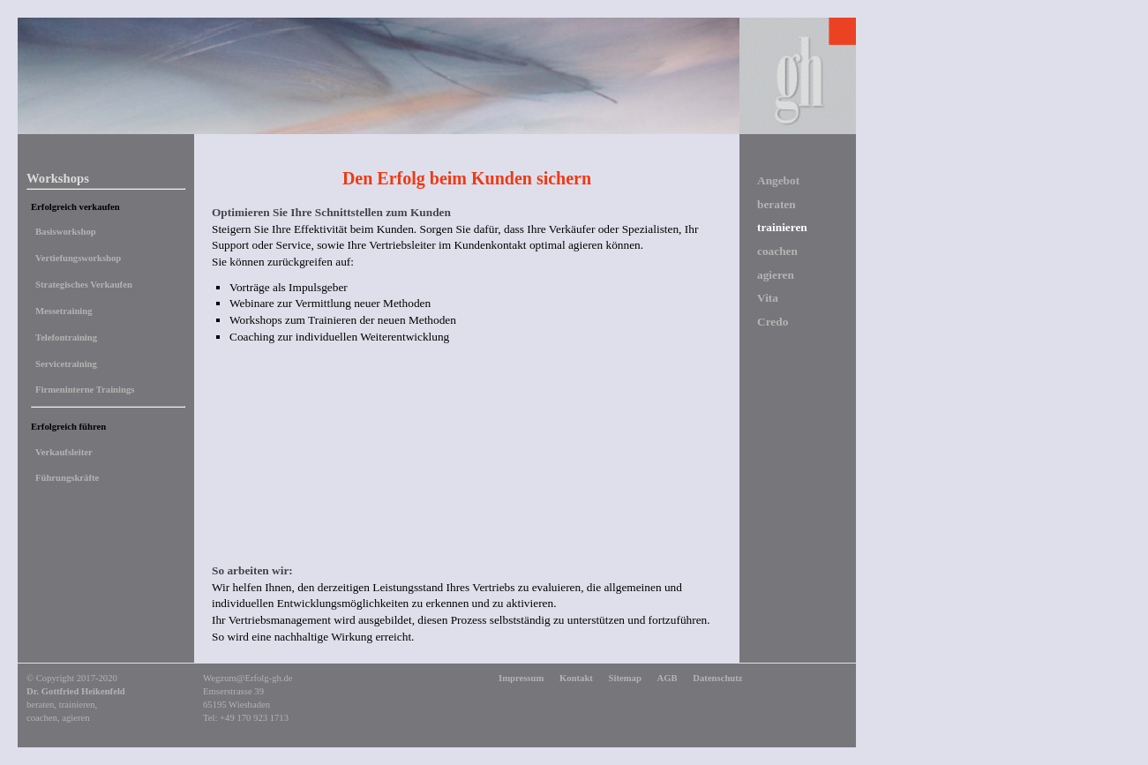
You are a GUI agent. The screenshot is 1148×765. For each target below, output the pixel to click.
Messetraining (64, 311)
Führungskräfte (67, 478)
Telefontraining (66, 337)
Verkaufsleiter (64, 452)
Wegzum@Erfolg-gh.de (248, 678)
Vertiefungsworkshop (78, 258)
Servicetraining (66, 364)
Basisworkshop (65, 231)
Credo (772, 321)
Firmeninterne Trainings (84, 389)
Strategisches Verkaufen (83, 284)
